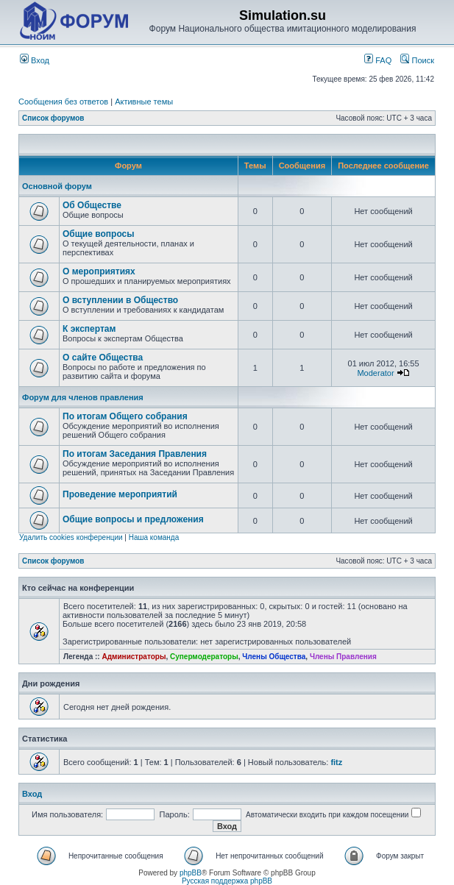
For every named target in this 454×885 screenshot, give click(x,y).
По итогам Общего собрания (125, 416)
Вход (34, 60)
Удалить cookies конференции (71, 537)
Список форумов (53, 118)
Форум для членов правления (82, 397)
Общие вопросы (98, 234)
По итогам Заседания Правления (135, 454)
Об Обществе (92, 205)
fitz (336, 762)
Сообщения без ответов (63, 101)
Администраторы (134, 657)
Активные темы (144, 101)
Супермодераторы (204, 657)
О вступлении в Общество (120, 300)
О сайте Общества (103, 357)
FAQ (377, 60)
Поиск (417, 60)
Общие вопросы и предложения (133, 519)
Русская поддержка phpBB (227, 881)
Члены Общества (273, 657)
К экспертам (89, 329)
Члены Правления (343, 657)
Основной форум (57, 186)
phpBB (191, 873)
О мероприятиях (99, 271)
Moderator (375, 373)
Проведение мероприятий (120, 494)
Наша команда (154, 537)
